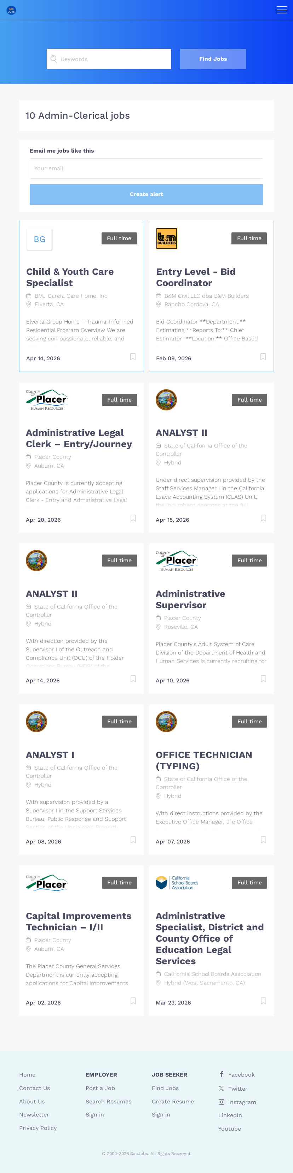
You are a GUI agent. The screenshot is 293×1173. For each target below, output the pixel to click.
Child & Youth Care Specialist (70, 277)
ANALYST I (50, 754)
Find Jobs (213, 58)
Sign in (95, 1114)
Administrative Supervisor (190, 599)
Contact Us (34, 1088)
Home (27, 1074)
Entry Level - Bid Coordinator (196, 277)
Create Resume (173, 1101)
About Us (32, 1101)
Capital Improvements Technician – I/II (78, 921)
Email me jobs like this (62, 150)
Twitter (238, 1088)
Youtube (229, 1128)
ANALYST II (182, 432)
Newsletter (34, 1114)
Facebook (241, 1074)
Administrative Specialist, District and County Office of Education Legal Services (210, 938)
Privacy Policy (38, 1128)
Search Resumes (108, 1101)
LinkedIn (230, 1115)
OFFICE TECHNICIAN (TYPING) (204, 760)
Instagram (242, 1102)
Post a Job (100, 1088)
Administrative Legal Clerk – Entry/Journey (79, 438)
